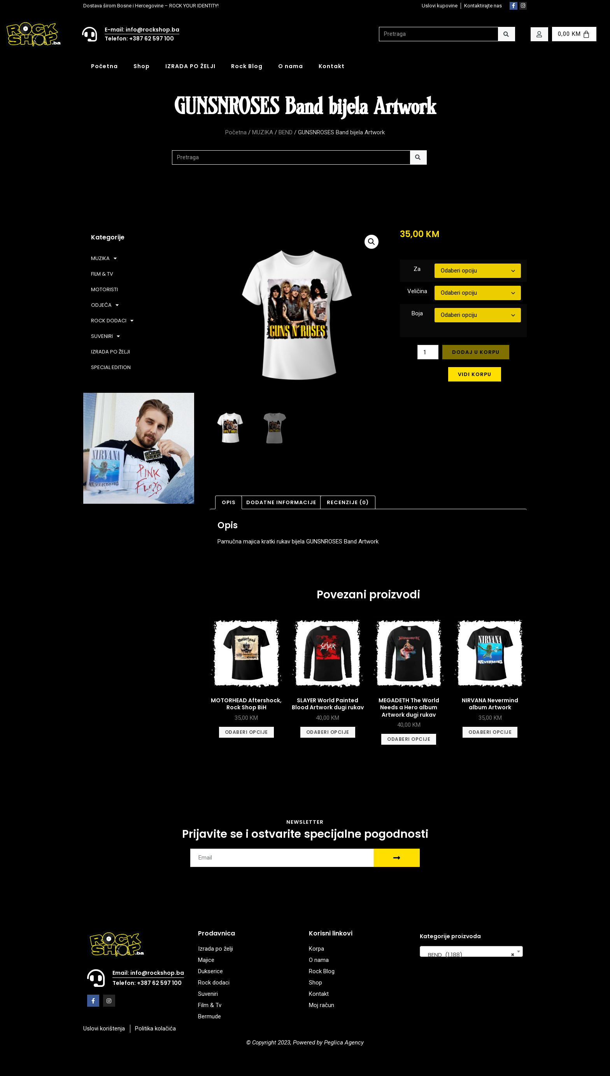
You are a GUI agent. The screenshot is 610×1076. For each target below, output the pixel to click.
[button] (372, 242)
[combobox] (471, 951)
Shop (141, 66)
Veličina (417, 291)
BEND (286, 132)
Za (417, 269)
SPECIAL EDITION (111, 367)
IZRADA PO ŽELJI (190, 66)
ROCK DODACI (112, 320)
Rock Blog (247, 66)
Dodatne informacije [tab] (281, 502)
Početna (104, 66)
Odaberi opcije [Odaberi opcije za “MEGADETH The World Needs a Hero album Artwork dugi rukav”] (408, 739)
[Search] (506, 34)
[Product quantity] (427, 352)
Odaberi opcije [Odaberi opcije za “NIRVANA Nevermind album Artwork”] (490, 732)
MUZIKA (262, 132)
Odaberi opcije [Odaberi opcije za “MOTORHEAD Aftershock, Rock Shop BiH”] (246, 732)
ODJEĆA (105, 305)
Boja (417, 313)
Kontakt (332, 66)
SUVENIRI (105, 336)
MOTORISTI (104, 289)
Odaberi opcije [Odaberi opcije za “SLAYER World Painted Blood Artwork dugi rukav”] (327, 732)
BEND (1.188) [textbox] (469, 954)
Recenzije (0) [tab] (348, 502)
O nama (290, 66)
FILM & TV (102, 274)
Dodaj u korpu (476, 352)
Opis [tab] (229, 502)
